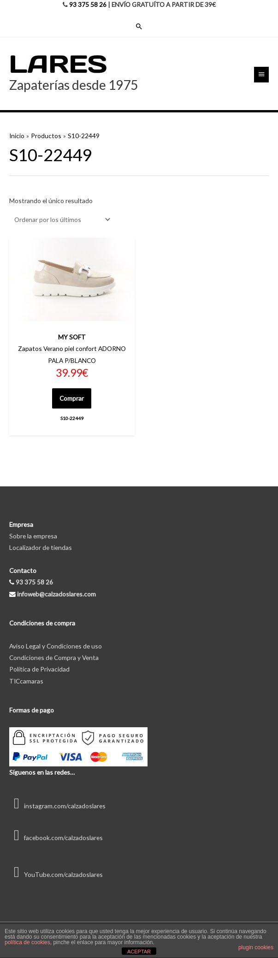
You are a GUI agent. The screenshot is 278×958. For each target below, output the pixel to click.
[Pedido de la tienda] (60, 219)
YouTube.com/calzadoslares (56, 874)
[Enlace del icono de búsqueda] (139, 26)
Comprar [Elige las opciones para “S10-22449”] (71, 398)
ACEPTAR (139, 951)
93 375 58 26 (87, 4)
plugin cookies (255, 947)
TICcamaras (26, 681)
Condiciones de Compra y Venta (54, 657)
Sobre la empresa (33, 536)
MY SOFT (72, 337)
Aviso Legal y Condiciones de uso (55, 646)
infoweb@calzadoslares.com (56, 594)
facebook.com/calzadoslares (56, 837)
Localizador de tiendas (40, 547)
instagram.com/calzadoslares (57, 806)
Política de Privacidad (39, 669)
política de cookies (27, 942)
